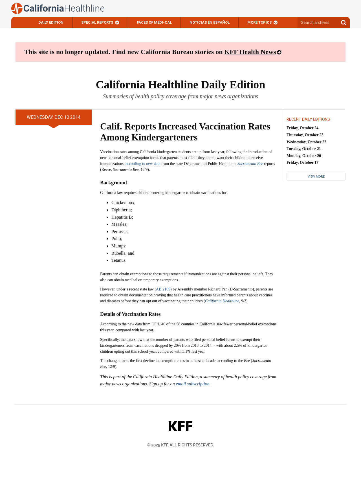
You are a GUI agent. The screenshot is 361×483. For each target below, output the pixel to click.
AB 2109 (163, 289)
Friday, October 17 (302, 162)
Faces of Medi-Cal (154, 22)
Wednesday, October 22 (306, 142)
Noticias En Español (210, 22)
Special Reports (97, 22)
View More (316, 176)
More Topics (259, 22)
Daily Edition (50, 22)
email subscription (193, 383)
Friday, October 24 (302, 128)
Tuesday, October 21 (304, 149)
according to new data (143, 164)
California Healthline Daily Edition (180, 84)
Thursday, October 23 (305, 135)
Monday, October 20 (304, 156)
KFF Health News (250, 51)
